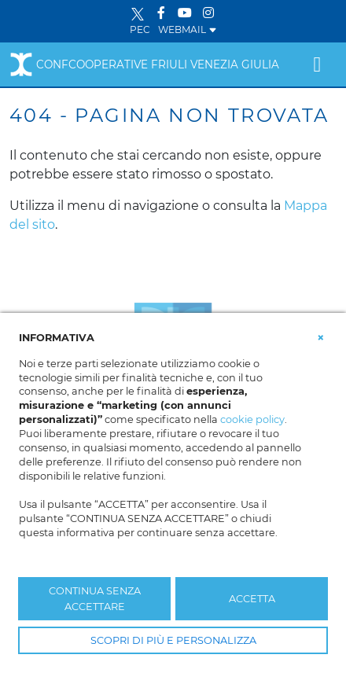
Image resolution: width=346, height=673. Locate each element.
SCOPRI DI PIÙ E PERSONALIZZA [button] (173, 640)
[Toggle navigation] (317, 64)
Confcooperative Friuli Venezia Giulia (144, 64)
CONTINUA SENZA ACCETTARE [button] (95, 598)
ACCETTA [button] (252, 599)
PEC (140, 29)
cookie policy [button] (252, 419)
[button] (321, 336)
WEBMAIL (187, 29)
